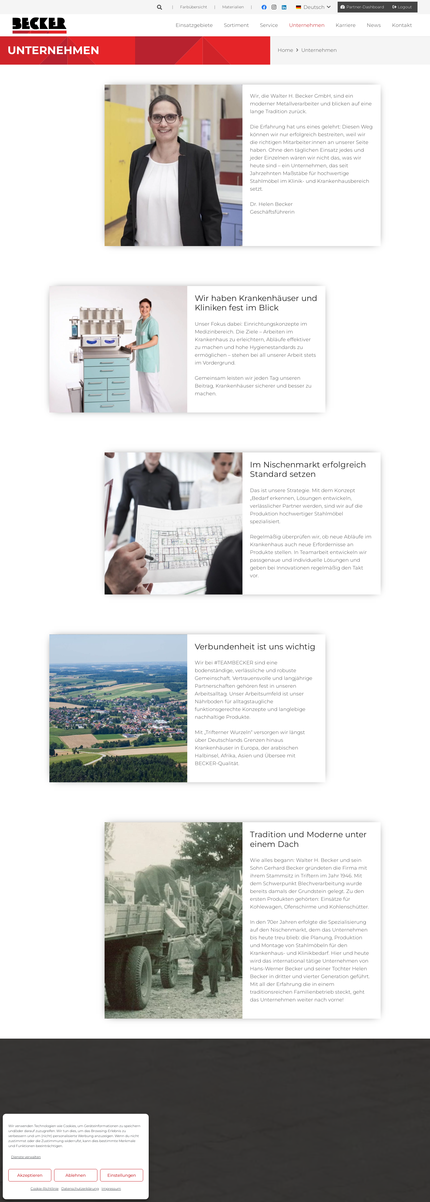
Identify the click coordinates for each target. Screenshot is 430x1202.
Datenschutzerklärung (80, 1188)
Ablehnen (75, 1175)
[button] (159, 7)
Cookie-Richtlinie (45, 1188)
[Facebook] (264, 7)
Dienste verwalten (26, 1157)
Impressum (111, 1188)
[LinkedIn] (284, 7)
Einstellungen (121, 1175)
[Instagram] (274, 7)
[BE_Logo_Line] (39, 25)
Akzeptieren (29, 1175)
